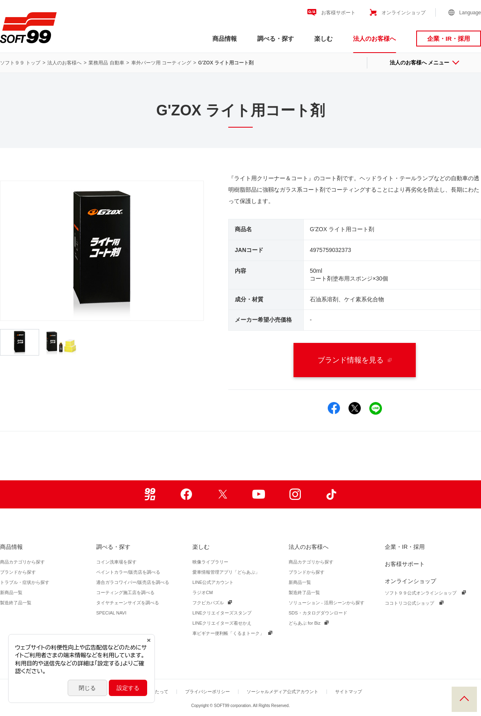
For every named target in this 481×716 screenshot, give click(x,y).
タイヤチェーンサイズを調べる (127, 602)
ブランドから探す (18, 572)
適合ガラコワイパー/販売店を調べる (132, 582)
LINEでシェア (375, 408)
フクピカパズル (208, 602)
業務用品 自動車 (106, 63)
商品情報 (224, 38)
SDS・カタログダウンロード (318, 612)
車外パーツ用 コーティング (161, 63)
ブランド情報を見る (355, 360)
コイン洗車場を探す (116, 561)
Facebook (186, 494)
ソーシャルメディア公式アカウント (282, 691)
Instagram (295, 494)
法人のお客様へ (374, 38)
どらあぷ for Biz (304, 623)
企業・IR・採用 (448, 38)
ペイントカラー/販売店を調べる (128, 572)
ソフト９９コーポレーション (28, 27)
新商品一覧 (11, 592)
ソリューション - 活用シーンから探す (326, 602)
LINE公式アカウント (213, 582)
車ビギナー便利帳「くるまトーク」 (228, 633)
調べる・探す (275, 38)
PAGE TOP (464, 699)
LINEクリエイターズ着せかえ (222, 623)
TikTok (331, 494)
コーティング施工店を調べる (125, 592)
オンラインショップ (404, 12)
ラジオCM (202, 592)
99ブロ (150, 494)
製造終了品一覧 (15, 602)
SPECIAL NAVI (111, 612)
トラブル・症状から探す (24, 582)
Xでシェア (355, 408)
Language (470, 12)
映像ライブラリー (210, 561)
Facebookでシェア (334, 408)
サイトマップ (348, 691)
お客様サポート (338, 12)
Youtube (259, 494)
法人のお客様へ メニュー (424, 62)
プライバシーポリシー (207, 691)
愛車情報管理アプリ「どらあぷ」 (226, 572)
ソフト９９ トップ (20, 63)
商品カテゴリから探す (22, 561)
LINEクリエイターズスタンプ (222, 612)
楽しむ (323, 38)
